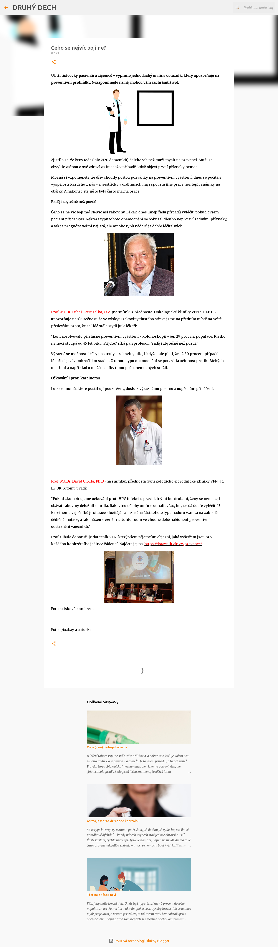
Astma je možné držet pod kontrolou (113, 821)
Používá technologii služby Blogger (139, 941)
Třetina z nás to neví (101, 895)
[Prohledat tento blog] (252, 7)
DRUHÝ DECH (34, 7)
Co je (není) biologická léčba (107, 747)
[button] (53, 62)
